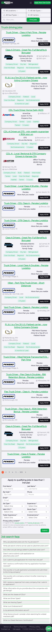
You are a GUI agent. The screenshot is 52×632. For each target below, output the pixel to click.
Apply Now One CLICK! (42, 3)
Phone (29, 492)
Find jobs (33, 20)
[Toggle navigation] (30, 3)
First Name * (7, 486)
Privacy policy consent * (11, 521)
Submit (44, 530)
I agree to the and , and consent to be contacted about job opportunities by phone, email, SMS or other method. (24, 525)
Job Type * (6, 503)
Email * (5, 498)
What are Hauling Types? (12, 602)
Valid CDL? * (7, 509)
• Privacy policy (34, 627)
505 (21, 472)
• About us (7, 627)
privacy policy (19, 523)
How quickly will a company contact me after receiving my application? (25, 577)
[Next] (25, 472)
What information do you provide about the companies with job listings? (25, 589)
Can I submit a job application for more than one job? (23, 560)
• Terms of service (20, 627)
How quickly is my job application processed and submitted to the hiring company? (25, 571)
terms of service (34, 523)
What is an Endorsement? (13, 606)
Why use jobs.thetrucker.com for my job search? (21, 542)
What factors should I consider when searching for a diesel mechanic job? (24, 615)
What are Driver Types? (12, 598)
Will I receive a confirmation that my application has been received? (24, 565)
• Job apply (16, 629)
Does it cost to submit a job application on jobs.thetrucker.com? (18, 555)
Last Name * (31, 486)
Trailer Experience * (10, 515)
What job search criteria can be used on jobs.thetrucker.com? (26, 546)
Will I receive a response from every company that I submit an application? (25, 583)
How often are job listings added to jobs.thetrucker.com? (24, 550)
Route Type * (31, 509)
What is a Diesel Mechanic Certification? (18, 620)
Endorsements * (33, 515)
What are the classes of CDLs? (14, 594)
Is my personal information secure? (16, 610)
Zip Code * (6, 492)
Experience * (31, 503)
